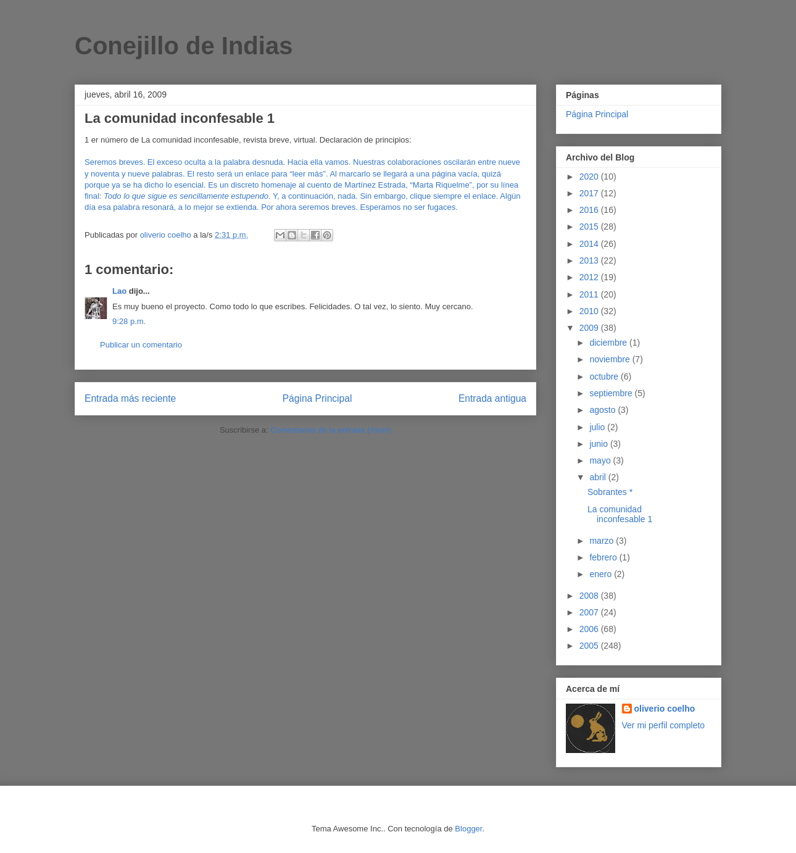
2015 (590, 226)
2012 (590, 277)
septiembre (611, 393)
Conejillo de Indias (183, 45)
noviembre (610, 359)
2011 (590, 294)
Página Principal (317, 398)
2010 (590, 311)
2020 (590, 176)
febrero (604, 557)
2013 (590, 260)
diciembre (609, 342)
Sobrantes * (609, 492)
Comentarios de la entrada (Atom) (330, 430)
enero (601, 574)
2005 (590, 646)
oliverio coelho (664, 709)
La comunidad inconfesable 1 (619, 514)
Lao (119, 291)
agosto (603, 410)
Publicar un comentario (141, 344)
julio (598, 427)
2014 (590, 244)
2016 (590, 210)
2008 (590, 596)
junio (599, 444)
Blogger (468, 828)
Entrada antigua (492, 398)
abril (598, 477)
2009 (590, 328)
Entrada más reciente (130, 398)
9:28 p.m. (129, 321)
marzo (602, 541)
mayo (601, 460)
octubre (605, 376)
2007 (590, 612)
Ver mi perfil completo (663, 725)
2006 (590, 629)
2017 (590, 193)
